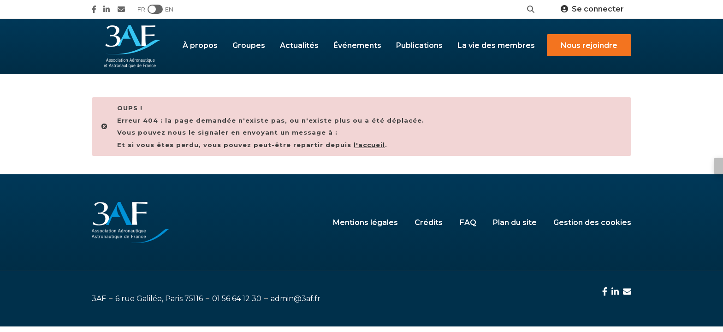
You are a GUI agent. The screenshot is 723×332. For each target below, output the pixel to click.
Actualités (299, 45)
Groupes (248, 45)
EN (169, 9)
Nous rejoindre (589, 45)
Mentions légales (365, 222)
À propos (200, 45)
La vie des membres (496, 45)
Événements (357, 45)
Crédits (429, 222)
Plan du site (515, 222)
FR (141, 9)
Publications (419, 45)
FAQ (468, 222)
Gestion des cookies (592, 222)
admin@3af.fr (295, 298)
